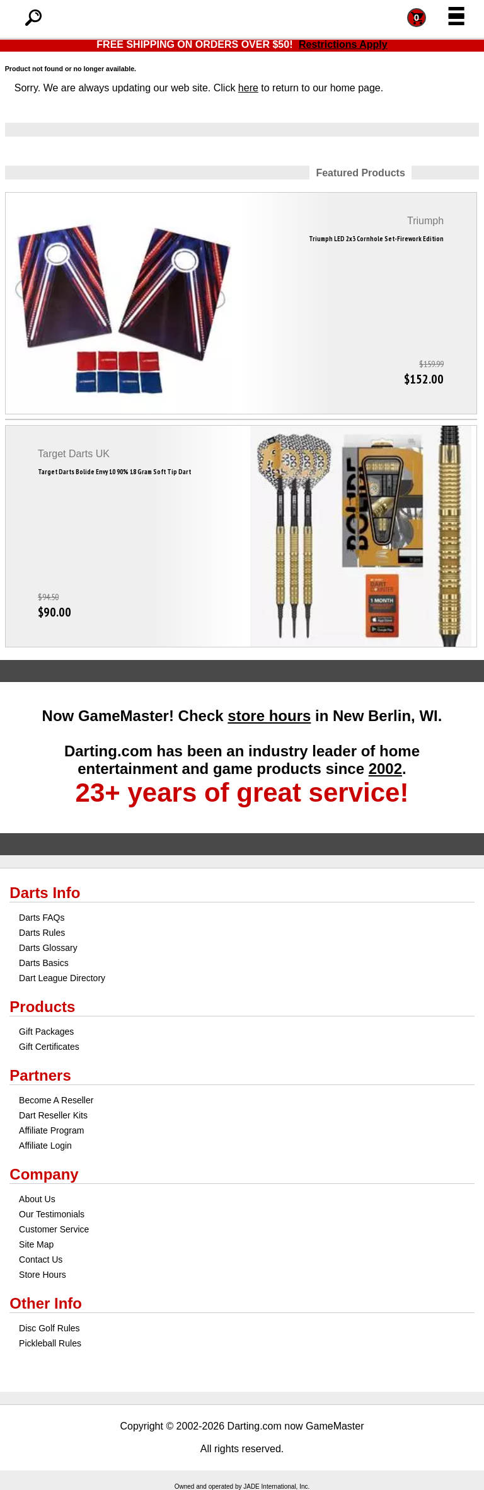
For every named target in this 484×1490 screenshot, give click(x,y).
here (248, 87)
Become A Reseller (56, 1100)
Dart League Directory (62, 978)
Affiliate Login (45, 1145)
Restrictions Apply (343, 44)
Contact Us (40, 1259)
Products (42, 1006)
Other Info (45, 1303)
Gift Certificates (49, 1047)
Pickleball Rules (50, 1343)
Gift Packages (46, 1032)
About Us (37, 1199)
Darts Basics (44, 963)
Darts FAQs (41, 918)
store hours (269, 715)
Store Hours (42, 1275)
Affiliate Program (51, 1130)
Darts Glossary (48, 948)
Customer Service (54, 1229)
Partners (40, 1075)
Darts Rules (42, 933)
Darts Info (44, 892)
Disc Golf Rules (49, 1328)
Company (43, 1174)
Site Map (36, 1244)
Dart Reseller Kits (53, 1115)
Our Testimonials (51, 1214)
